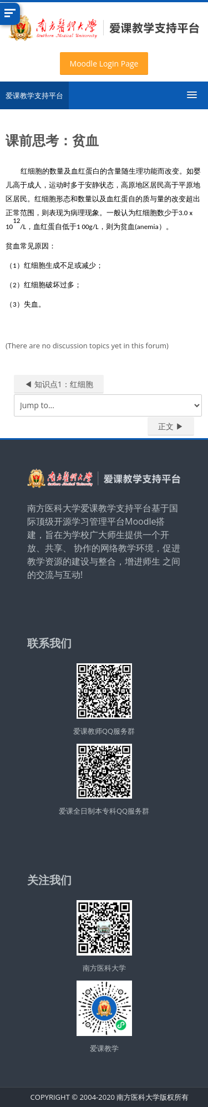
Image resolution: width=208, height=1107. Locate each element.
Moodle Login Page (104, 63)
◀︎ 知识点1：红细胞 (58, 384)
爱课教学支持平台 (34, 95)
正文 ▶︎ (171, 426)
